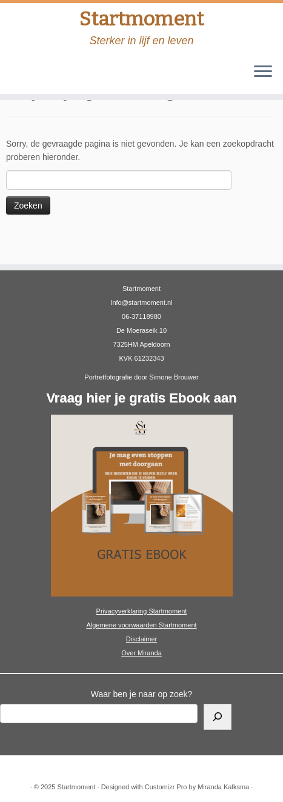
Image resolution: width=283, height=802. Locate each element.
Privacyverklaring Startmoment (141, 611)
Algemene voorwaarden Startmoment (141, 625)
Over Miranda (141, 653)
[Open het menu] (263, 72)
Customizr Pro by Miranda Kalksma (197, 786)
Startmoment (141, 19)
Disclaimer (141, 639)
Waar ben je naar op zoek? (142, 694)
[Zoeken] (217, 717)
